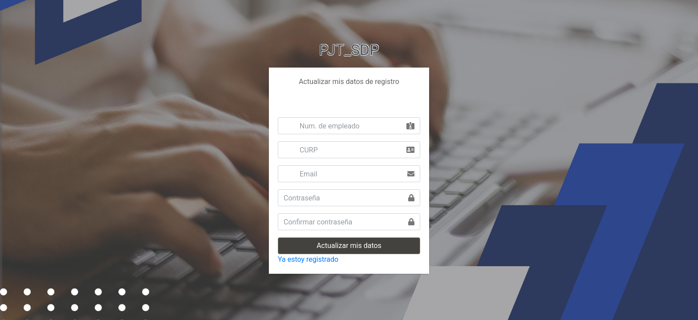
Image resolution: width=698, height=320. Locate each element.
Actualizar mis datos (349, 245)
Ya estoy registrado (308, 259)
